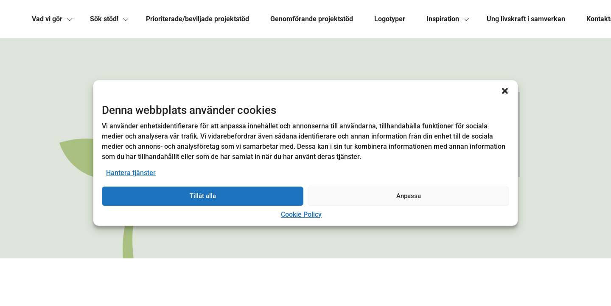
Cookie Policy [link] (301, 214)
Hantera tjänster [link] (131, 173)
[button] (505, 91)
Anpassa (408, 196)
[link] (47, 19)
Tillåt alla (203, 196)
